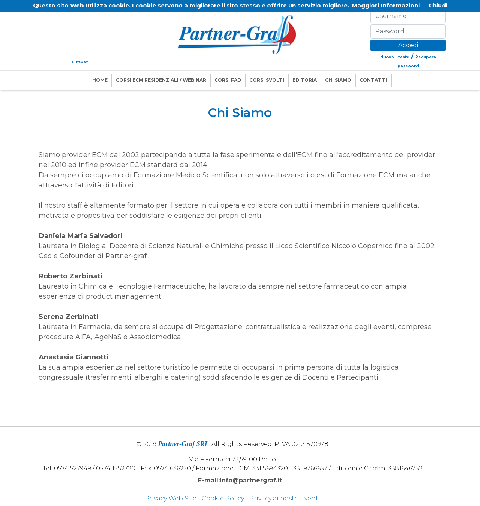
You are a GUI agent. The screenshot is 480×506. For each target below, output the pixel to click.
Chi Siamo (338, 80)
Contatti (373, 80)
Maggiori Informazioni (386, 5)
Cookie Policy (223, 498)
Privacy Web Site (170, 498)
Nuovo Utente (394, 57)
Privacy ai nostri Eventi (284, 498)
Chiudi (438, 5)
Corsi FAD (227, 80)
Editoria (304, 80)
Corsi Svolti (266, 80)
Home (100, 80)
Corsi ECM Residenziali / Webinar (161, 80)
